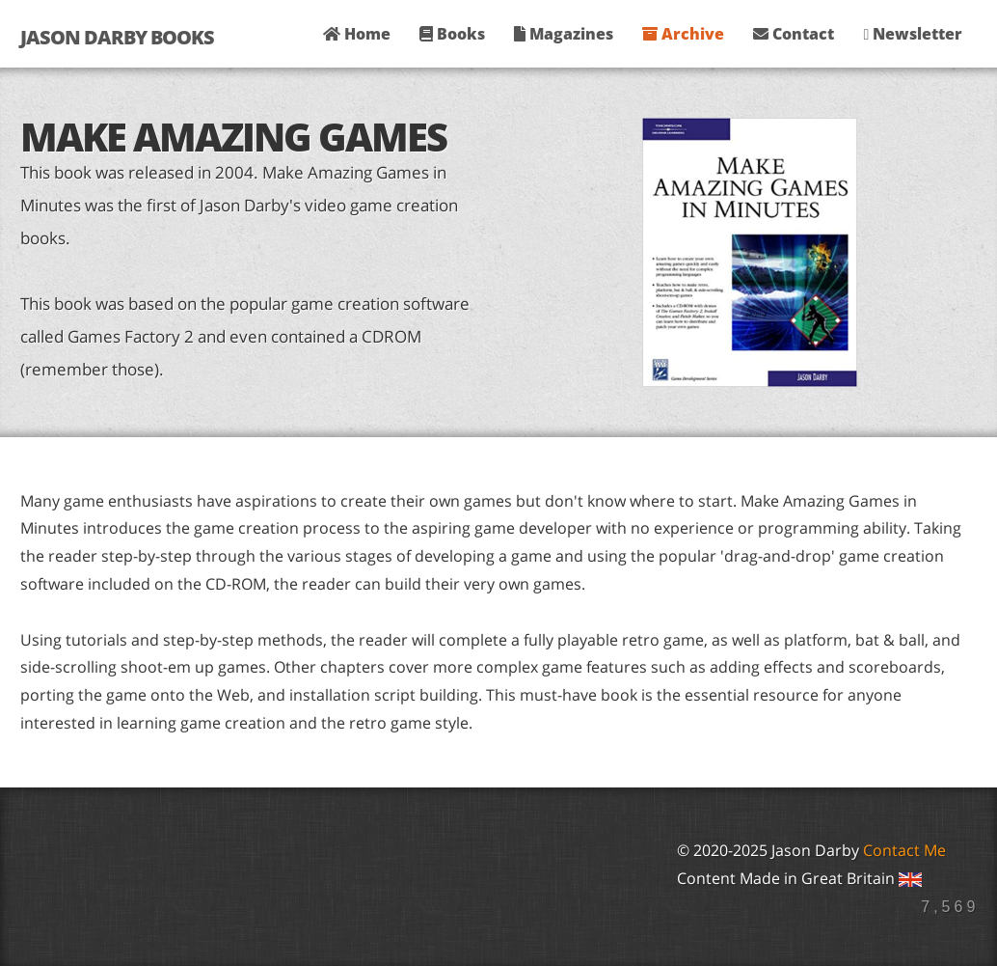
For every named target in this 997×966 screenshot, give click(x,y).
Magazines (563, 33)
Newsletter (912, 33)
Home (357, 33)
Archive (683, 33)
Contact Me (904, 850)
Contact (793, 33)
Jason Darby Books (117, 37)
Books (452, 33)
